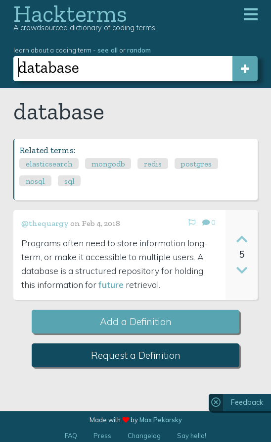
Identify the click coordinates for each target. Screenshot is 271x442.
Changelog (144, 436)
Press (102, 436)
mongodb (108, 163)
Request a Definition (136, 355)
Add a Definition (136, 322)
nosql (35, 181)
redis (153, 163)
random (139, 50)
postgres (196, 163)
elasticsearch (49, 163)
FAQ (71, 436)
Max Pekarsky (160, 420)
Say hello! (191, 436)
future (111, 284)
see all (107, 50)
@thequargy (45, 223)
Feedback (247, 402)
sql (69, 181)
